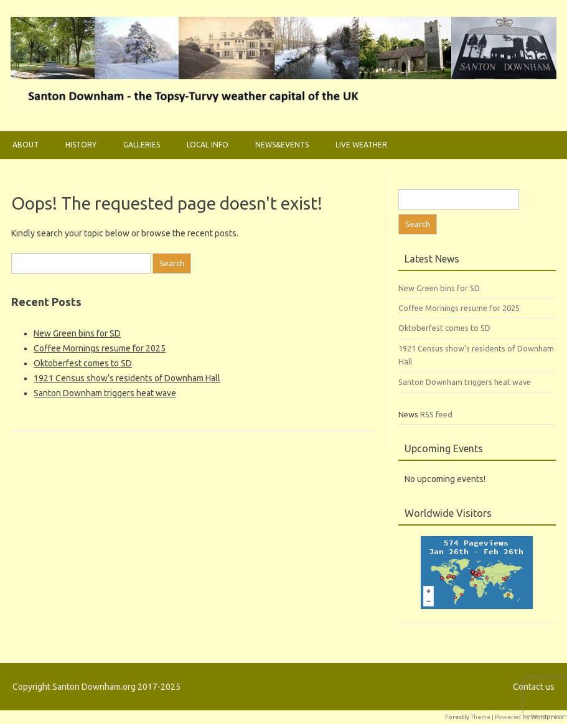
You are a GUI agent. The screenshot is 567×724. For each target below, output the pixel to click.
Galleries (141, 145)
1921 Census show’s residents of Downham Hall (127, 378)
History (80, 145)
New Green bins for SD (77, 333)
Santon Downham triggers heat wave (105, 393)
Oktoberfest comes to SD (83, 363)
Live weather (361, 145)
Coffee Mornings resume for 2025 (100, 348)
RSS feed (436, 414)
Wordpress (547, 716)
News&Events (282, 145)
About (25, 145)
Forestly (457, 716)
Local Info (207, 145)
